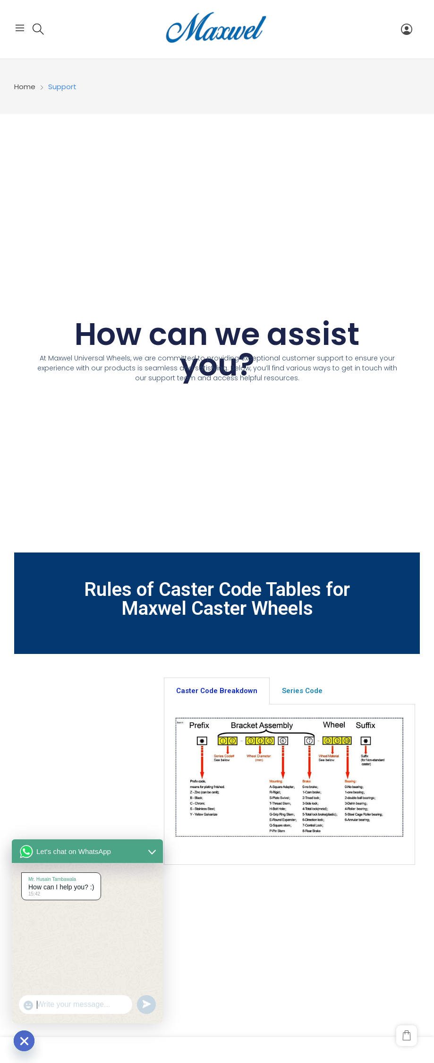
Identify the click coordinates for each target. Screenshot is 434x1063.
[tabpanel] (289, 784)
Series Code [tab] (302, 690)
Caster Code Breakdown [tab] (216, 690)
